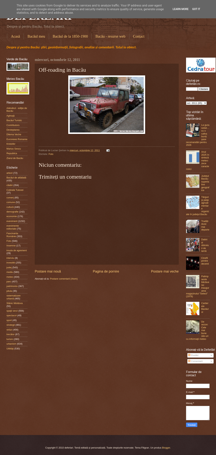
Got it (196, 9)
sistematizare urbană (13, 297)
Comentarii (195, 361)
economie (11, 216)
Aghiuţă (10, 115)
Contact (138, 36)
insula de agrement (16, 250)
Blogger (166, 447)
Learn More (180, 9)
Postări (193, 355)
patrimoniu (12, 286)
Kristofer (10, 143)
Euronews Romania (16, 139)
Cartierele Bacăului (204, 307)
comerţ (10, 197)
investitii (10, 262)
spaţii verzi (12, 310)
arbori (9, 173)
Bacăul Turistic (14, 120)
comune (10, 202)
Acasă (15, 36)
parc (8, 281)
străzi (9, 329)
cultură (10, 207)
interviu (10, 258)
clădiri (9, 185)
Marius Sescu (13, 148)
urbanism (11, 343)
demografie (12, 211)
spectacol (11, 315)
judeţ (9, 267)
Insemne (11, 245)
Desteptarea (12, 129)
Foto (51, 154)
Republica (11, 153)
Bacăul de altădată (16, 177)
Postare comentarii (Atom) (64, 278)
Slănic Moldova (14, 303)
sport (9, 320)
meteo (9, 276)
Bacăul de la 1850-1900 (70, 36)
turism (9, 339)
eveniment (11, 221)
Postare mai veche (165, 271)
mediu (9, 272)
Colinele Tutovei (14, 190)
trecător (10, 334)
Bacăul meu (36, 36)
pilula (9, 291)
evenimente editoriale (12, 227)
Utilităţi (10, 348)
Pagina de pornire (106, 271)
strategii (10, 324)
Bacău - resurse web (110, 36)
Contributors (12, 125)
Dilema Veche (13, 134)
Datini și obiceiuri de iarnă (205, 245)
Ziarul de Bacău (14, 158)
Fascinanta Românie (12, 235)
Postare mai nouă (48, 271)
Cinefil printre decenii (205, 261)
